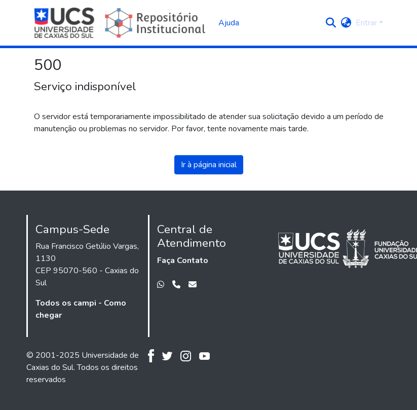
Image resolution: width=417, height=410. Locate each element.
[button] (331, 23)
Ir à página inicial (209, 164)
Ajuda (228, 22)
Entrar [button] (367, 22)
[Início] (121, 23)
